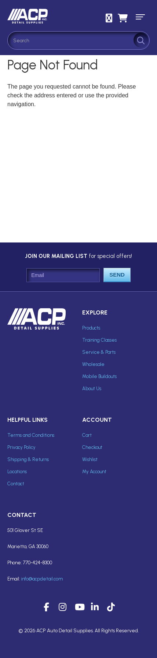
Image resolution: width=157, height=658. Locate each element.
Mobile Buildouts (99, 376)
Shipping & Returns (28, 459)
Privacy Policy (21, 447)
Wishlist (90, 459)
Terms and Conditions (30, 435)
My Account (94, 471)
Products (91, 328)
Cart (87, 435)
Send (117, 275)
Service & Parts (99, 352)
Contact (15, 483)
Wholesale (93, 364)
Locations (17, 471)
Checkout (92, 447)
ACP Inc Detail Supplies (40, 16)
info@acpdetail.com (42, 579)
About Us (91, 388)
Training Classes (99, 340)
